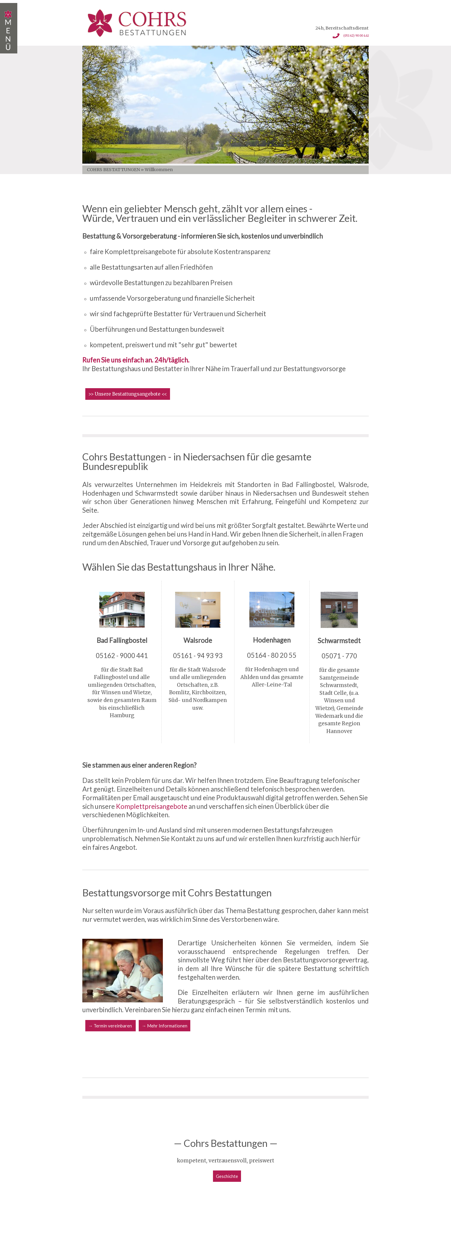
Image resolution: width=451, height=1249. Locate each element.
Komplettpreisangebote (151, 806)
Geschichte (227, 1176)
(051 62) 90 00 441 (349, 36)
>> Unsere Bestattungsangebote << (127, 394)
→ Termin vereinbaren (110, 1025)
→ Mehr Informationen (164, 1025)
